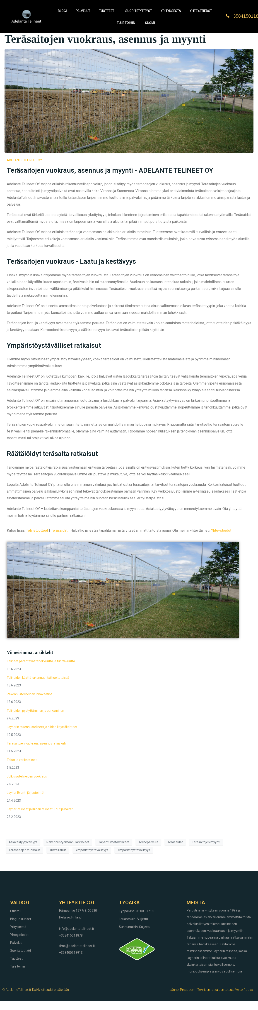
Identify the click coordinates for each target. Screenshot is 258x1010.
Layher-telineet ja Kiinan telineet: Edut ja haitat (40, 809)
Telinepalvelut (148, 842)
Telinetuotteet (37, 530)
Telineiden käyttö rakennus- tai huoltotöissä (38, 677)
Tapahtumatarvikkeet (113, 842)
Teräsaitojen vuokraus (24, 850)
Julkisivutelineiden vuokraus (27, 776)
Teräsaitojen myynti (206, 842)
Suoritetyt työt (138, 11)
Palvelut (83, 11)
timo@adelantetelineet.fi (77, 946)
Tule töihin (126, 23)
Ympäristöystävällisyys (91, 850)
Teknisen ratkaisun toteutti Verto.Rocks (225, 989)
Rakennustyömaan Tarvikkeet (67, 842)
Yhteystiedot (201, 11)
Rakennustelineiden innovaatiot (29, 694)
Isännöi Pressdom (182, 989)
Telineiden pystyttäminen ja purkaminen (35, 710)
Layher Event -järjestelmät (25, 792)
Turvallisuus (57, 850)
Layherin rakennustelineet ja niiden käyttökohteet (42, 727)
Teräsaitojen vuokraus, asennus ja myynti (105, 39)
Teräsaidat (59, 530)
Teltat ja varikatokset (22, 760)
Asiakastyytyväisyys (23, 842)
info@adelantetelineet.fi (76, 928)
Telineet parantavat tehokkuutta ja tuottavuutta (41, 661)
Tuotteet (106, 11)
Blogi (62, 11)
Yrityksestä (171, 11)
